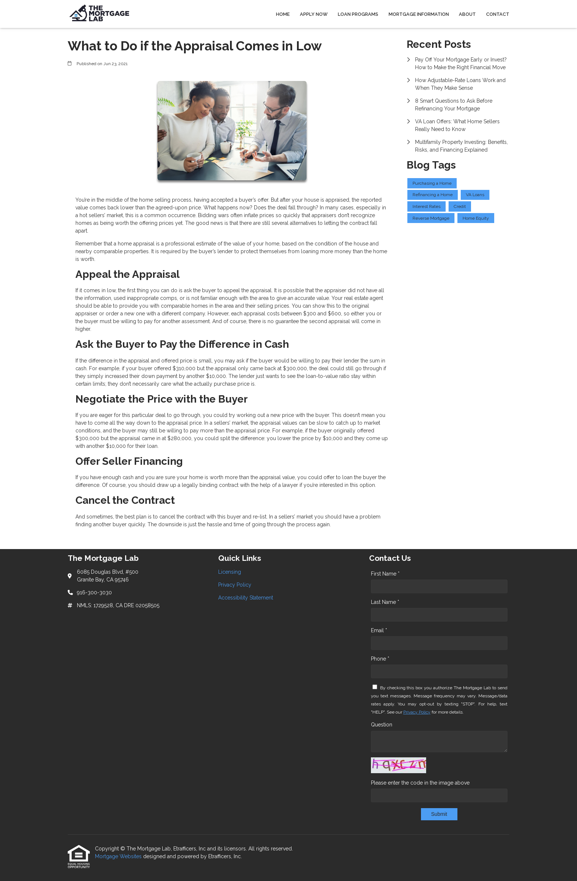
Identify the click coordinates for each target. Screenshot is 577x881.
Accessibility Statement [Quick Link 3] (245, 598)
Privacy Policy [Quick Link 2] (234, 585)
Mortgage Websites (119, 856)
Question (381, 725)
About (467, 14)
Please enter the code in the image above (420, 783)
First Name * (385, 574)
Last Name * (385, 602)
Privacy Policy (417, 712)
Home (283, 14)
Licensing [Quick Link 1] (229, 572)
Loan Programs (358, 14)
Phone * (380, 659)
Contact (497, 14)
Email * (379, 630)
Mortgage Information (419, 14)
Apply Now (314, 14)
